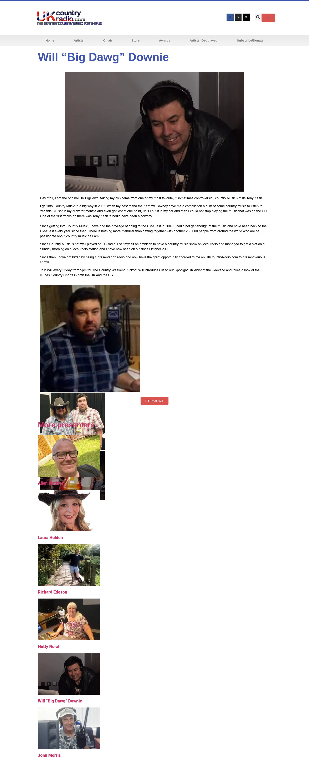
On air (107, 40)
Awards (164, 40)
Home (50, 40)
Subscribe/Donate (250, 40)
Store (136, 40)
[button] (258, 17)
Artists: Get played (203, 40)
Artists (79, 40)
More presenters (66, 425)
